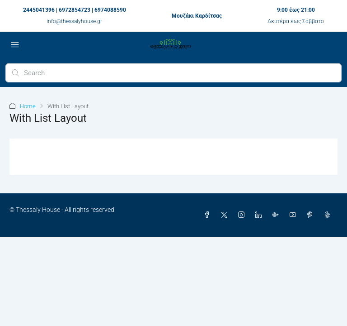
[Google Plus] (277, 215)
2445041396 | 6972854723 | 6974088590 (74, 10)
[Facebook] (209, 215)
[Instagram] (243, 215)
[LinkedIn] (260, 215)
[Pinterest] (312, 215)
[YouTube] (295, 215)
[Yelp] (329, 215)
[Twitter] (226, 215)
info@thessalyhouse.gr (74, 21)
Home (28, 106)
